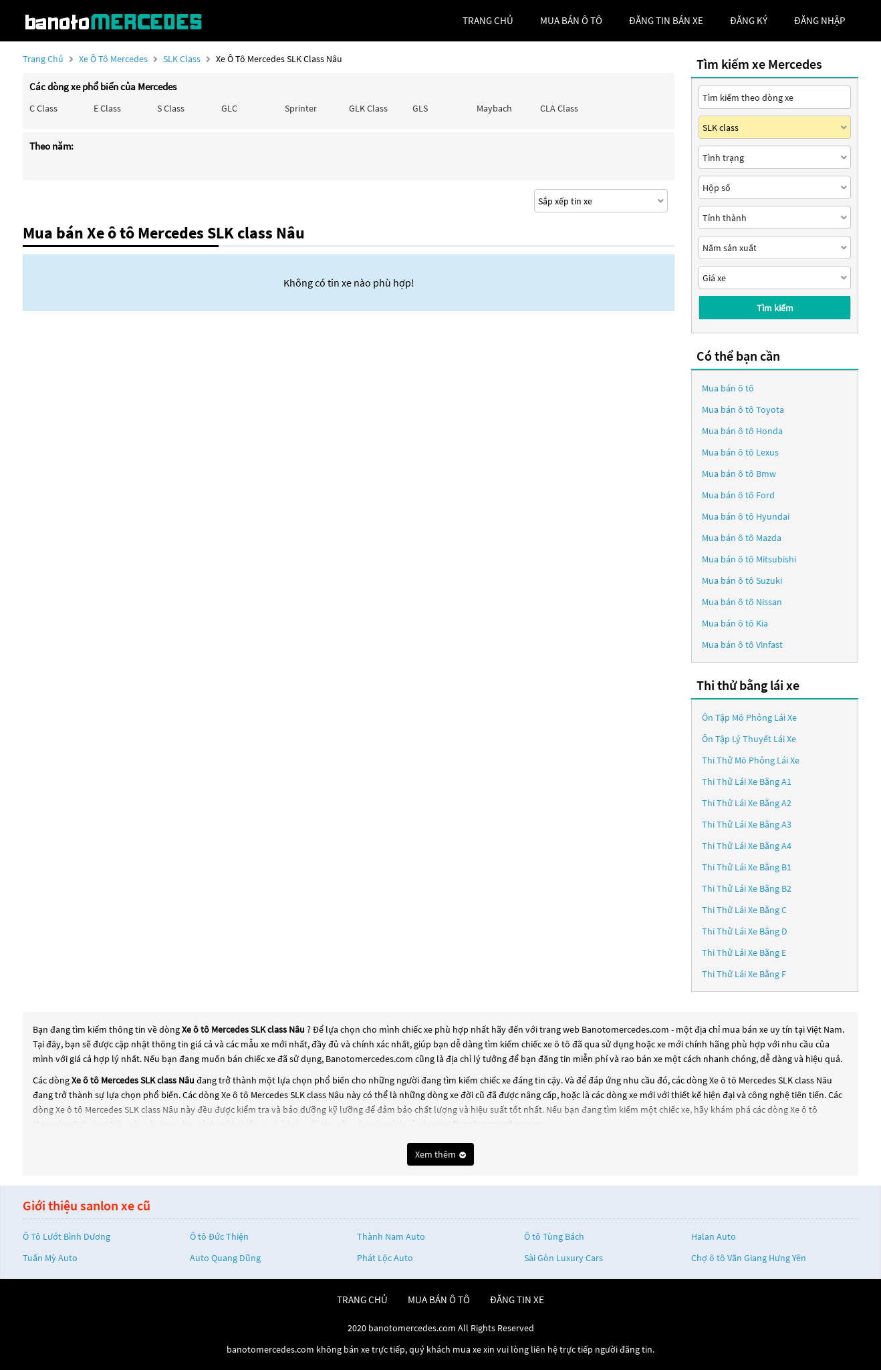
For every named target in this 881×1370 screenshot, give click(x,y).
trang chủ (488, 20)
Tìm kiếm (775, 308)
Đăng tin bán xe (666, 20)
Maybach (494, 108)
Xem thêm (440, 1154)
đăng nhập (819, 20)
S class (170, 108)
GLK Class (368, 108)
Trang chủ (43, 59)
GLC (229, 108)
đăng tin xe (517, 1299)
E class (107, 108)
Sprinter (301, 108)
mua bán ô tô (571, 20)
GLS (420, 108)
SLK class (183, 59)
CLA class (559, 108)
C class (43, 108)
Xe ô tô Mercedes (113, 59)
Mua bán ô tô (728, 388)
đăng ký (748, 20)
